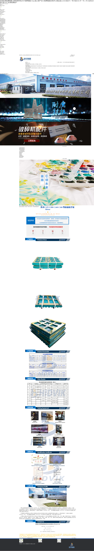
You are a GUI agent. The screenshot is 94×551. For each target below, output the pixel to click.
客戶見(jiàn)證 (2, 39)
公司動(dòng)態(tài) (47, 41)
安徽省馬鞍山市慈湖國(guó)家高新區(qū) (27, 205)
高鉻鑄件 (20, 154)
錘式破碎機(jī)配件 (2, 23)
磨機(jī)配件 (21, 152)
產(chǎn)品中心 (47, 15)
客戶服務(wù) (2, 12)
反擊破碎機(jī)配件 (2, 19)
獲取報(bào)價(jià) (2, 54)
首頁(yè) (1, 4)
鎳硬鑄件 (20, 153)
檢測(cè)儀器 (2, 38)
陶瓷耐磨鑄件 (21, 157)
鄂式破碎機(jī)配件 (2, 21)
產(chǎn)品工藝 (2, 34)
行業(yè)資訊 (2, 46)
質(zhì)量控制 (2, 35)
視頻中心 (1, 13)
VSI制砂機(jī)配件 (2, 22)
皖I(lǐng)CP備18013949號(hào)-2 (39, 543)
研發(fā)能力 (2, 36)
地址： (20, 205)
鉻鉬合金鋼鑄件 (21, 156)
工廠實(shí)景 (2, 37)
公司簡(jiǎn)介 (2, 10)
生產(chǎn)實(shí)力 (47, 30)
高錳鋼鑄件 (21, 155)
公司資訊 (1, 45)
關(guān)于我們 (47, 6)
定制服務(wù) (2, 53)
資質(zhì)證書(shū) (2, 11)
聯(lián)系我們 (47, 48)
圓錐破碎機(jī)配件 (2, 20)
